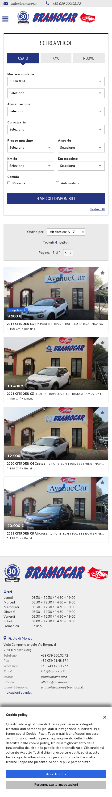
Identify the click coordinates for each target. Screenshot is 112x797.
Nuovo (88, 58)
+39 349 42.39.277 (54, 666)
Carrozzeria (16, 122)
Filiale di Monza (20, 638)
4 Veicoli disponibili (56, 198)
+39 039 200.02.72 (66, 3)
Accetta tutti (56, 774)
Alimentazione (18, 104)
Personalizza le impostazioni (56, 784)
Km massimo (68, 158)
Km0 (56, 58)
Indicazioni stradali (18, 692)
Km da (12, 158)
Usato (23, 58)
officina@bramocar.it (55, 682)
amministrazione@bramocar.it (62, 687)
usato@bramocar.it (54, 677)
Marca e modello (20, 74)
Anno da (64, 140)
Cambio (13, 177)
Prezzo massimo (20, 140)
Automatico (70, 183)
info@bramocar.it (23, 3)
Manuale (18, 183)
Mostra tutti (97, 209)
